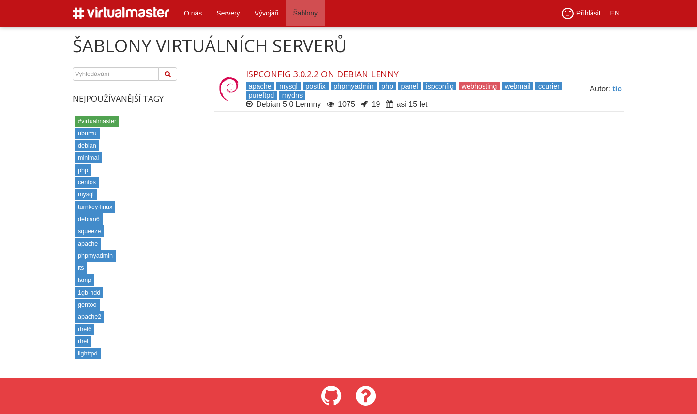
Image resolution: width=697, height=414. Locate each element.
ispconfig (440, 86)
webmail (517, 86)
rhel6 (84, 329)
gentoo (87, 304)
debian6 (89, 219)
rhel (83, 341)
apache (88, 243)
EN (615, 13)
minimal (88, 157)
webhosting (479, 86)
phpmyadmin (95, 255)
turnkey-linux (95, 207)
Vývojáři (267, 13)
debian (87, 145)
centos (87, 182)
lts (81, 268)
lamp (84, 280)
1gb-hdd (89, 292)
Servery (228, 13)
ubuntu (87, 133)
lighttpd (88, 353)
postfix (315, 86)
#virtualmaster (97, 121)
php (83, 170)
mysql (86, 194)
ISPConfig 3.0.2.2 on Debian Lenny (322, 74)
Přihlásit (581, 13)
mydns (292, 95)
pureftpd (261, 95)
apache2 (89, 316)
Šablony (305, 13)
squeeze (89, 231)
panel (409, 86)
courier (549, 86)
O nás (193, 13)
